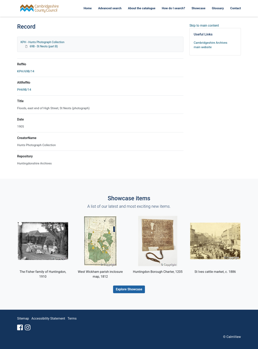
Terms (72, 318)
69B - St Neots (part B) (44, 46)
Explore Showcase (129, 289)
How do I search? (173, 8)
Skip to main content (204, 25)
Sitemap (23, 318)
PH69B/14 (24, 89)
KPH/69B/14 (25, 71)
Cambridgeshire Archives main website (210, 45)
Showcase (198, 8)
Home (88, 8)
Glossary (218, 8)
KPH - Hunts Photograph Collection (42, 42)
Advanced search (110, 8)
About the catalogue (141, 8)
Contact (235, 8)
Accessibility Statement (48, 318)
